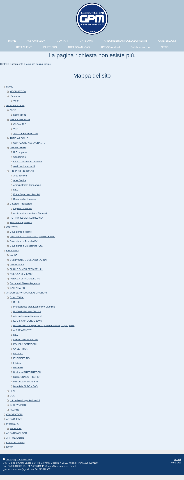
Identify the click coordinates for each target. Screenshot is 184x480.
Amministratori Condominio (27, 185)
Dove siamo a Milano (21, 231)
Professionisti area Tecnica (27, 311)
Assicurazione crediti (24, 166)
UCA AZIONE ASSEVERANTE (29, 143)
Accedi (177, 459)
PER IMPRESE (18, 147)
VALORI (14, 255)
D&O (15, 189)
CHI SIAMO (12, 250)
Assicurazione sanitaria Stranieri (30, 213)
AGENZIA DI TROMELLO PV (25, 278)
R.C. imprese (20, 152)
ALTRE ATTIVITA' (22, 330)
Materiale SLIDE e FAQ (25, 386)
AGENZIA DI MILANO (21, 274)
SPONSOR (16, 428)
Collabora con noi (15, 442)
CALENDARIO (17, 288)
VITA (15, 128)
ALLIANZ (14, 409)
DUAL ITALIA (17, 297)
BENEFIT (18, 367)
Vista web (176, 462)
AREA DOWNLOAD (16, 433)
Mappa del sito (24, 459)
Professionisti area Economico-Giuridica (34, 306)
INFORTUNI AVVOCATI (25, 339)
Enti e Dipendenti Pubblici (26, 194)
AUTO (13, 110)
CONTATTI (12, 227)
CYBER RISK (20, 348)
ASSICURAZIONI (15, 105)
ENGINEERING (21, 358)
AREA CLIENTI (14, 419)
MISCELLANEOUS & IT (25, 381)
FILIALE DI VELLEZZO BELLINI (26, 269)
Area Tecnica (20, 175)
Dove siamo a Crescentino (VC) (26, 246)
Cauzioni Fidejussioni (21, 203)
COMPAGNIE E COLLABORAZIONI (28, 260)
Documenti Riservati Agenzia (25, 283)
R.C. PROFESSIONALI (22, 171)
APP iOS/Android (15, 437)
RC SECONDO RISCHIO (26, 377)
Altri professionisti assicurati (27, 316)
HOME (9, 86)
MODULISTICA (18, 91)
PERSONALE (17, 264)
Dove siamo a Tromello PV (24, 241)
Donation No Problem (24, 199)
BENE (13, 391)
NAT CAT (18, 353)
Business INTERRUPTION (27, 372)
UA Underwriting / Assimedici (25, 400)
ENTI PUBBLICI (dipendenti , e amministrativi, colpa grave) (43, 325)
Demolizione (19, 114)
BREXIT (17, 302)
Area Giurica (19, 180)
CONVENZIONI (14, 414)
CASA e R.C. (20, 124)
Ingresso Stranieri (22, 208)
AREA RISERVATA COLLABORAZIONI (26, 292)
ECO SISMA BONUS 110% (27, 320)
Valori (16, 100)
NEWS (9, 447)
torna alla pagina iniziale (38, 64)
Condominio (19, 157)
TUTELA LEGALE (19, 138)
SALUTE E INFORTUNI (25, 133)
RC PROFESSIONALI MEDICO (26, 217)
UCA (12, 395)
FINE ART (18, 363)
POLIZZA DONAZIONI (24, 344)
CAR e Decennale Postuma (27, 161)
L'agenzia (15, 96)
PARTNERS (12, 423)
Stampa (9, 459)
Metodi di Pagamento (21, 222)
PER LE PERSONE (20, 119)
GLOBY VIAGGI (18, 405)
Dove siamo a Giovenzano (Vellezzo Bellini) (32, 236)
